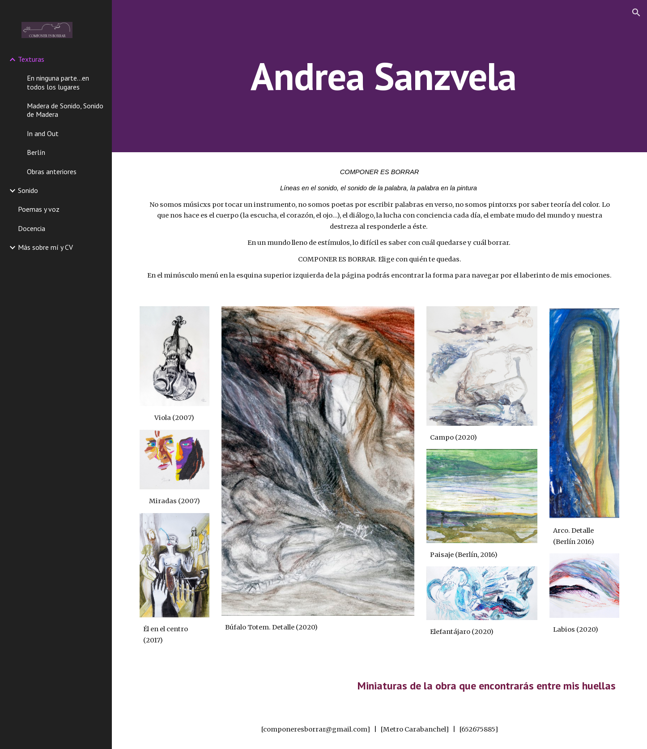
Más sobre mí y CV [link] (45, 247)
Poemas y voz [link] (39, 209)
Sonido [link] (28, 190)
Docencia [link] (31, 228)
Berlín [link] (36, 152)
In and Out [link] (43, 133)
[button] (636, 12)
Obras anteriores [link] (52, 171)
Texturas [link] (31, 59)
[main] (379, 75)
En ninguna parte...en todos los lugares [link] (58, 82)
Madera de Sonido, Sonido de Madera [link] (65, 110)
